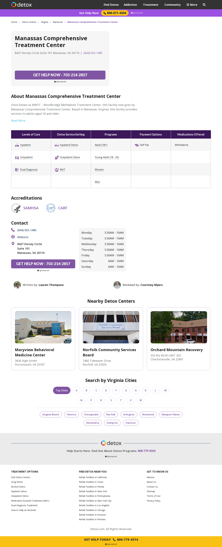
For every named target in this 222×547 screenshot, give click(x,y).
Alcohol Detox (18, 486)
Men (97, 182)
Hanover (131, 422)
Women (99, 169)
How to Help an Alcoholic (23, 510)
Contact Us (152, 486)
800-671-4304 (115, 13)
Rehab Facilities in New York (93, 491)
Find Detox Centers (20, 477)
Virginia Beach (50, 414)
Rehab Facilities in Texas (91, 481)
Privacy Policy (153, 500)
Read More (18, 120)
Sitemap (151, 491)
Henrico (71, 414)
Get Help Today (111, 539)
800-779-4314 (146, 451)
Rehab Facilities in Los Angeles (94, 505)
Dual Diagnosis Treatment (24, 505)
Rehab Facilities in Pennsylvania (94, 495)
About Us (151, 481)
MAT (62, 169)
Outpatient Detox (70, 157)
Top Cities (62, 390)
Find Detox (111, 4)
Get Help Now (89, 13)
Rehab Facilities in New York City (95, 500)
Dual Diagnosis (29, 169)
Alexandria (92, 422)
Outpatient (26, 157)
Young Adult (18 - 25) (107, 157)
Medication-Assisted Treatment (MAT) (30, 500)
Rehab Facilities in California (93, 477)
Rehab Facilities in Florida (91, 486)
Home (14, 21)
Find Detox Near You (93, 471)
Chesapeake (91, 414)
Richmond (148, 414)
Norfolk (110, 414)
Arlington (129, 414)
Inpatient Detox (69, 145)
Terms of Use (153, 495)
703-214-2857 (60, 75)
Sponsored (137, 13)
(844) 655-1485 (93, 53)
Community (172, 4)
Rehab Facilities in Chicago (92, 510)
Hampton (112, 422)
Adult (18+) (101, 145)
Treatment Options (24, 471)
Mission (150, 477)
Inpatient (25, 145)
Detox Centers (29, 21)
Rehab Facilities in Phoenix (92, 519)
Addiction (130, 4)
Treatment (150, 4)
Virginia (44, 21)
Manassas (58, 21)
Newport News (171, 414)
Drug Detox (17, 481)
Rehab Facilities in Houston (92, 514)
